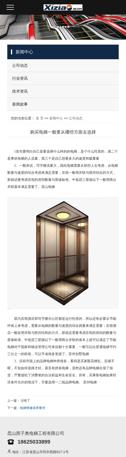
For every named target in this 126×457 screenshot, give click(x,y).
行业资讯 (20, 78)
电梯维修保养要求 (32, 408)
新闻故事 (20, 104)
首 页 (40, 118)
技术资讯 (20, 91)
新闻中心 (56, 118)
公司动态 (20, 65)
